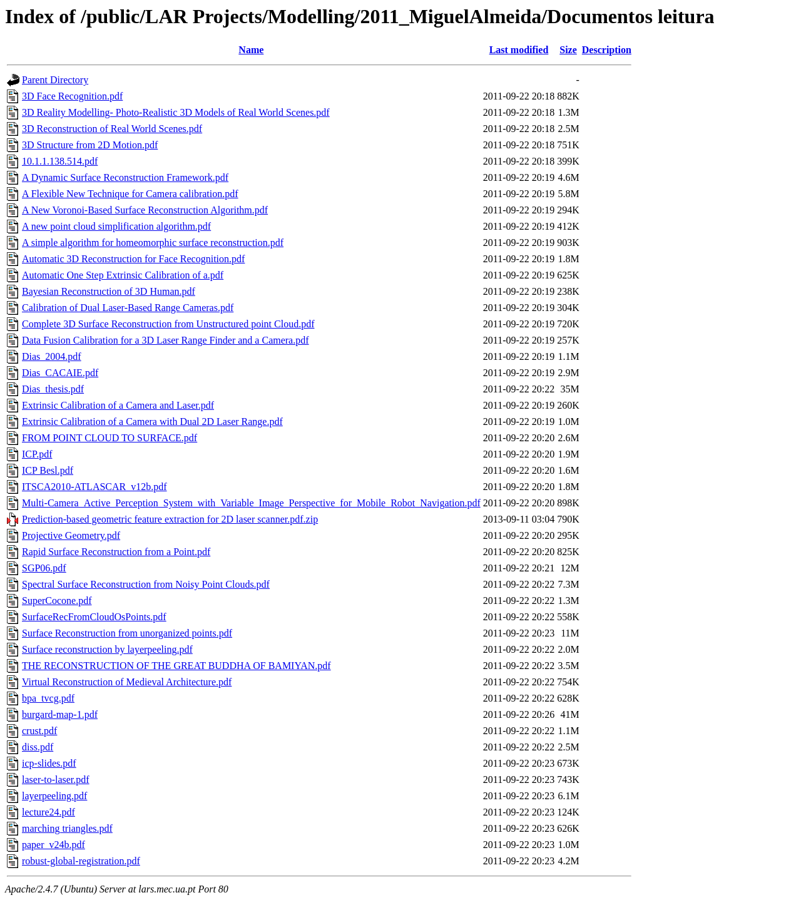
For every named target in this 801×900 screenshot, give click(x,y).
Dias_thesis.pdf (53, 389)
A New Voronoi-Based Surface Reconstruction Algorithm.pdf (145, 210)
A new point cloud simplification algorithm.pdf (116, 226)
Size (568, 49)
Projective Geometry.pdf (71, 535)
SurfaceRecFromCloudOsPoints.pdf (94, 616)
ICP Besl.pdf (47, 470)
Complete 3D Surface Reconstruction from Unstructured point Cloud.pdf (168, 324)
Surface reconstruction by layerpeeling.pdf (107, 649)
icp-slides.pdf (49, 763)
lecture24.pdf (48, 812)
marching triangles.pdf (67, 828)
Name (250, 49)
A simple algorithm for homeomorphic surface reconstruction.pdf (152, 242)
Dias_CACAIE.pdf (60, 372)
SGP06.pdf (44, 568)
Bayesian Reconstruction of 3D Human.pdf (108, 291)
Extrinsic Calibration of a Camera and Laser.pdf (118, 405)
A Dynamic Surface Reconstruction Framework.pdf (125, 177)
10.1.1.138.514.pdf (60, 161)
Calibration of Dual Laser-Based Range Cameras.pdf (127, 307)
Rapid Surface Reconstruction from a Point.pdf (116, 551)
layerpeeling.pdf (54, 795)
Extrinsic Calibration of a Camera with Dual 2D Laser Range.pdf (152, 421)
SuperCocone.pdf (57, 600)
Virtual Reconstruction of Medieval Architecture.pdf (127, 682)
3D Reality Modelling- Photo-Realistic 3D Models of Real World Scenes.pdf (176, 112)
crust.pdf (39, 730)
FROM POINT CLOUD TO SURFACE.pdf (109, 437)
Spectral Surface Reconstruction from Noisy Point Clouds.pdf (146, 584)
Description (606, 49)
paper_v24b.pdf (53, 844)
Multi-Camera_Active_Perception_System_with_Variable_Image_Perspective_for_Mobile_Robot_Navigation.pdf (251, 503)
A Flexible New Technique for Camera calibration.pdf (130, 193)
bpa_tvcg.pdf (48, 698)
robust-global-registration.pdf (81, 861)
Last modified (519, 49)
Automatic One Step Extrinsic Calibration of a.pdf (122, 275)
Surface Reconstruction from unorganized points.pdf (127, 633)
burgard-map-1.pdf (60, 714)
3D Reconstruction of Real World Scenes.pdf (112, 128)
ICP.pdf (37, 454)
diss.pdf (37, 747)
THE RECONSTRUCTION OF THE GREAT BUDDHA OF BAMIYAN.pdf (176, 665)
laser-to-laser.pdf (55, 779)
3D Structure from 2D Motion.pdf (90, 145)
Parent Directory (55, 79)
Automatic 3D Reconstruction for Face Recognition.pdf (133, 258)
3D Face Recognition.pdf (72, 96)
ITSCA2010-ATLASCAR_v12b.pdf (94, 486)
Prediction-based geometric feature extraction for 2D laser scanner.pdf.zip (170, 519)
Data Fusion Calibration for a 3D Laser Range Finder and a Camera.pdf (165, 340)
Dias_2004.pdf (51, 356)
